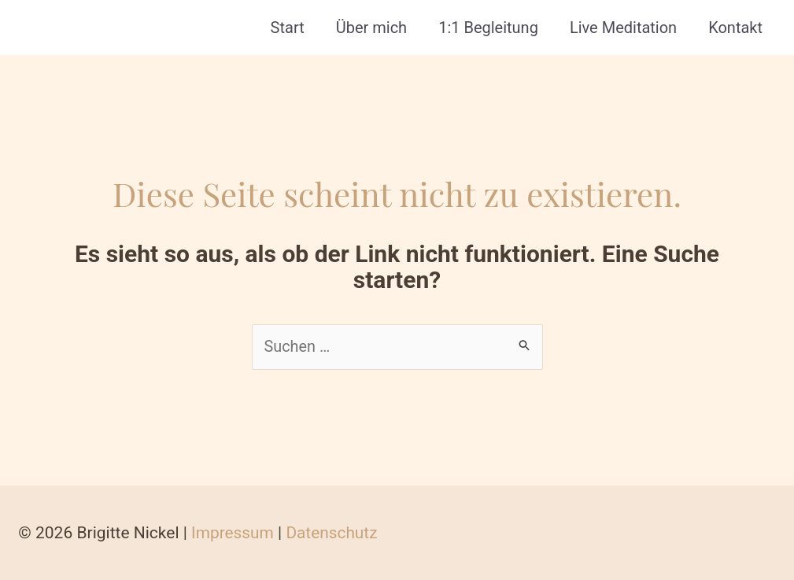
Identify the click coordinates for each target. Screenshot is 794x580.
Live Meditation (623, 27)
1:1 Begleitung (488, 27)
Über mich (371, 27)
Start (288, 27)
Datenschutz (331, 532)
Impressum (231, 532)
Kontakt (735, 27)
